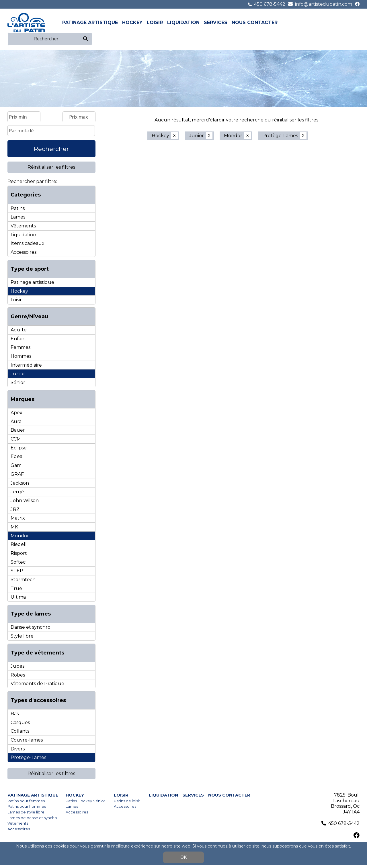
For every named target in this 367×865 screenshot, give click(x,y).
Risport (19, 553)
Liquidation (183, 22)
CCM (16, 439)
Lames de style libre (25, 812)
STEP (17, 570)
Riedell (19, 544)
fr (349, 22)
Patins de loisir (127, 801)
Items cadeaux (27, 243)
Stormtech (23, 579)
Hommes (21, 356)
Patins (18, 208)
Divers (18, 749)
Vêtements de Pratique (37, 683)
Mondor (20, 535)
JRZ (15, 509)
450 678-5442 (269, 4)
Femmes (20, 347)
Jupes (17, 666)
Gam (16, 465)
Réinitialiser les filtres (51, 167)
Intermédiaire (26, 365)
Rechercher (51, 148)
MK (14, 527)
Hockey (132, 22)
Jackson (20, 483)
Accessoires (23, 252)
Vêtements (23, 226)
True (16, 588)
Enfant (18, 338)
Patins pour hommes (26, 806)
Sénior (18, 382)
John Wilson (25, 500)
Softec (18, 562)
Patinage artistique (90, 22)
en (356, 22)
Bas (15, 713)
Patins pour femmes (26, 801)
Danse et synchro (30, 627)
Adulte (19, 330)
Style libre (22, 636)
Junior (18, 373)
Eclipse (19, 448)
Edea (16, 456)
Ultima (18, 597)
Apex (16, 412)
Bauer (18, 430)
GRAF (17, 474)
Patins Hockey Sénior (85, 801)
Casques (20, 722)
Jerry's (18, 491)
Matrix (18, 518)
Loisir (155, 22)
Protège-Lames (28, 757)
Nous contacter (255, 22)
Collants (20, 731)
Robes (18, 675)
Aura (16, 421)
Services (215, 22)
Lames (18, 217)
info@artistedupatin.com (323, 4)
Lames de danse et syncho (32, 818)
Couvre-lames (27, 740)
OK (183, 857)
